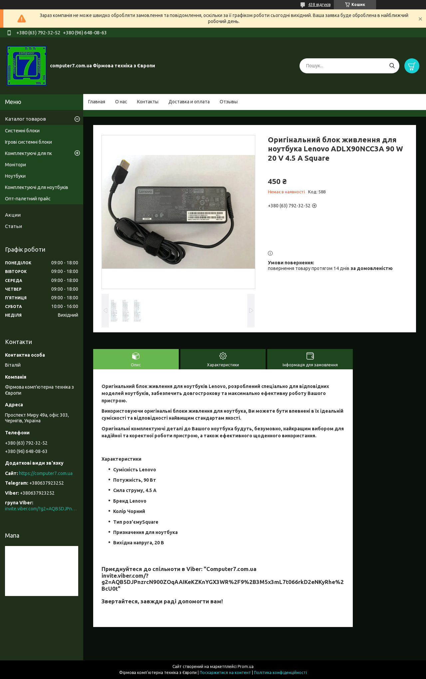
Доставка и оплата (189, 101)
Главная (96, 101)
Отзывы (229, 101)
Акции (13, 215)
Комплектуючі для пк (28, 153)
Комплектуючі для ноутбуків (36, 187)
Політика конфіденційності (280, 672)
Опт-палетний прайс (28, 198)
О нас (121, 101)
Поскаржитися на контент (225, 672)
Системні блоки (22, 130)
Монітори (15, 164)
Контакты (147, 101)
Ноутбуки (15, 176)
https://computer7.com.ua (46, 473)
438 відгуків (319, 4)
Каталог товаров (25, 119)
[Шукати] (391, 65)
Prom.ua (246, 666)
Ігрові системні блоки (28, 142)
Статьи (13, 226)
